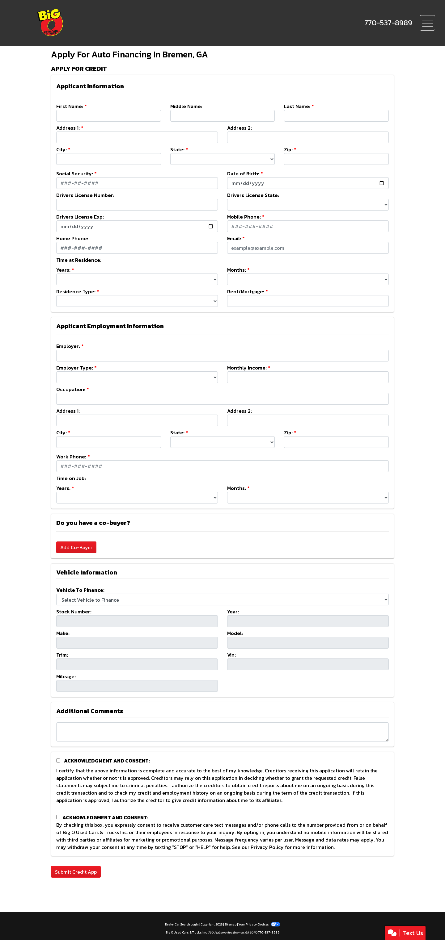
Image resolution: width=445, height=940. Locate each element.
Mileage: (66, 676)
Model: (235, 633)
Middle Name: (186, 106)
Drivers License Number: (85, 195)
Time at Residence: (78, 260)
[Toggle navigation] (427, 23)
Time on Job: (71, 478)
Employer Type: (74, 367)
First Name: (69, 106)
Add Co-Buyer (76, 547)
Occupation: (70, 389)
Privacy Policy (267, 847)
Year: (233, 611)
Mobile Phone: (244, 216)
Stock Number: (73, 611)
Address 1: (68, 128)
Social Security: (74, 173)
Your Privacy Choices (259, 924)
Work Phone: (71, 456)
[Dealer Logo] (71, 23)
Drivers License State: (253, 195)
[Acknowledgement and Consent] (58, 760)
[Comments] (222, 732)
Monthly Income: (247, 367)
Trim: (62, 654)
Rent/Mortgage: (245, 291)
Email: (234, 238)
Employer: (68, 346)
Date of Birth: (243, 173)
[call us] (388, 22)
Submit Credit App (76, 871)
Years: (63, 270)
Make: (63, 633)
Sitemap (230, 924)
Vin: (231, 654)
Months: (236, 270)
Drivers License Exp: (80, 216)
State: (177, 149)
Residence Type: (75, 291)
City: (61, 149)
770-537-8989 (268, 932)
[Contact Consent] (58, 817)
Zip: (288, 149)
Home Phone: (72, 238)
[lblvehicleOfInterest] (222, 599)
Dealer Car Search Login (182, 924)
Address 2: (239, 128)
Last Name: (297, 106)
